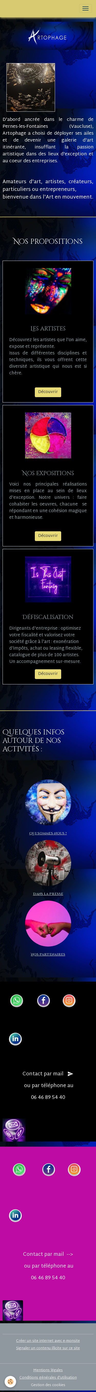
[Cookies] (10, 1381)
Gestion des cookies (48, 1385)
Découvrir (48, 392)
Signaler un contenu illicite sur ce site (48, 1348)
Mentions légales (48, 1370)
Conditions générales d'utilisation (48, 1378)
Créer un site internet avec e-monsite (48, 1341)
